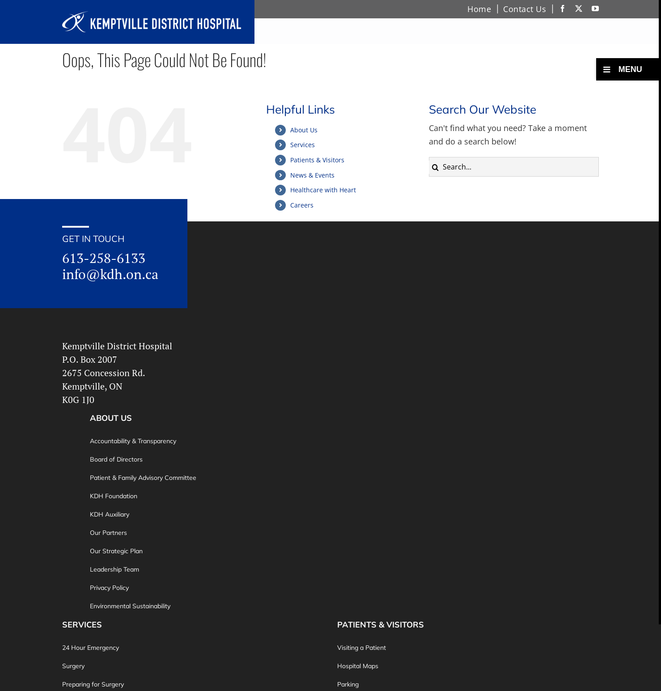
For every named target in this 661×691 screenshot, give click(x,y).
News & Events (312, 175)
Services (302, 144)
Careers (302, 205)
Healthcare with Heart (323, 190)
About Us (304, 130)
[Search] (435, 167)
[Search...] (514, 167)
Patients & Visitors (317, 160)
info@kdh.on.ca (110, 274)
